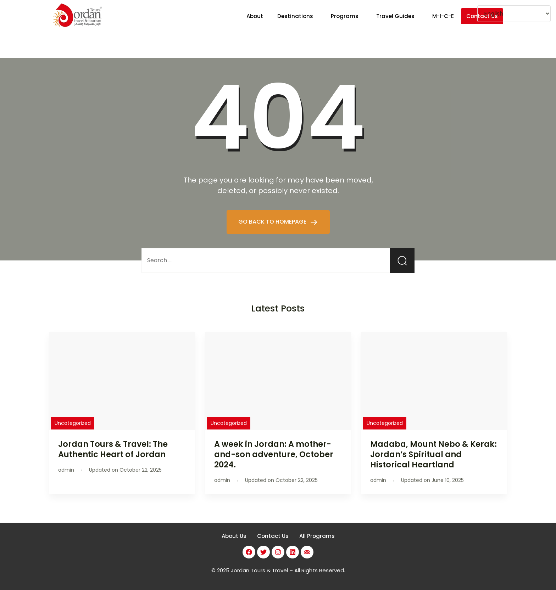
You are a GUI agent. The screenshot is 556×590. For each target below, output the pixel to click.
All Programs (317, 536)
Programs (344, 16)
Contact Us (273, 536)
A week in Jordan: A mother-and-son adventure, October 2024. (273, 454)
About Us (234, 536)
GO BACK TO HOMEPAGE (273, 222)
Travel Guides (395, 16)
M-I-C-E (443, 16)
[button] (297, 16)
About (254, 16)
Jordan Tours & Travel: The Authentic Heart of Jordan (113, 449)
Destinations (295, 16)
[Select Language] (514, 13)
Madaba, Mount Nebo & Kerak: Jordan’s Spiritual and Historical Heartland (433, 454)
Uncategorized (73, 423)
